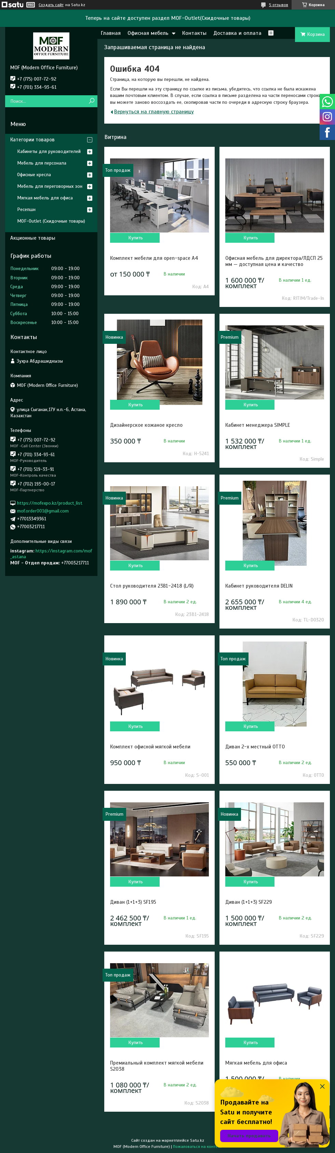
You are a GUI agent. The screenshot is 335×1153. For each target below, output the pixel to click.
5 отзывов (278, 4)
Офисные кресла (34, 175)
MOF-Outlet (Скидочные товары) (51, 221)
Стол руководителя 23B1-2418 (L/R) (151, 586)
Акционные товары (32, 238)
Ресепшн (26, 209)
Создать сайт (51, 4)
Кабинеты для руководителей (49, 151)
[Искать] (91, 101)
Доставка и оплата (237, 33)
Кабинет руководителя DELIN (259, 586)
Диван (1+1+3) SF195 (133, 902)
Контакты (194, 33)
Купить (135, 238)
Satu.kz (197, 1140)
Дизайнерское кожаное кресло (146, 425)
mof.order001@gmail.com (43, 511)
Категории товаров (32, 140)
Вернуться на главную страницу (154, 111)
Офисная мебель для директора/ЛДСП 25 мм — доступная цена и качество (274, 261)
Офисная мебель (148, 33)
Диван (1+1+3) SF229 (248, 902)
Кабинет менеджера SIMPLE (257, 425)
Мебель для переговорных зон (49, 186)
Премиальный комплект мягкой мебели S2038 (156, 1066)
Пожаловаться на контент (197, 1146)
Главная (111, 33)
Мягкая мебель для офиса (256, 1063)
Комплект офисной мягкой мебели (150, 747)
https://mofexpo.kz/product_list (49, 503)
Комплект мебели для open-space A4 (154, 258)
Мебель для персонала (41, 163)
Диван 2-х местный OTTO (255, 747)
